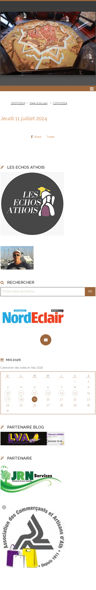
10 (7, 393)
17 (7, 399)
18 (21, 399)
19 (34, 399)
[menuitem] (19, 103)
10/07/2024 (18, 103)
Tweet (51, 136)
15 (74, 393)
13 (48, 393)
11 (21, 393)
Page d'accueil (38, 103)
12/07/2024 (60, 103)
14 (61, 393)
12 (34, 393)
